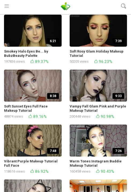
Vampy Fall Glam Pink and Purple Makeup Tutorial (98, 108)
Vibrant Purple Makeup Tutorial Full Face (31, 163)
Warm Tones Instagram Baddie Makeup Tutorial (96, 163)
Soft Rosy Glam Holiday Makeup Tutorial (96, 53)
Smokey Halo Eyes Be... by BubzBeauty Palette (26, 53)
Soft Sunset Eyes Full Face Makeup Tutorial (26, 108)
